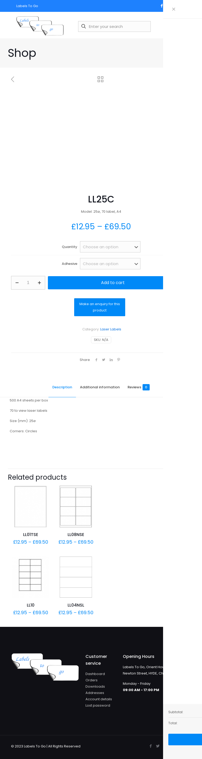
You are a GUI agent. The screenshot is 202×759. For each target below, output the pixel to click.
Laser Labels (110, 329)
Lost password (97, 705)
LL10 (30, 605)
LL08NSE (76, 535)
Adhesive (69, 263)
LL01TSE (30, 535)
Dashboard (95, 673)
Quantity (69, 246)
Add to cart (113, 283)
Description (62, 387)
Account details (98, 699)
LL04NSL (76, 605)
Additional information (100, 387)
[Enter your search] (114, 26)
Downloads (95, 686)
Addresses (94, 692)
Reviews (139, 387)
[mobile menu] (184, 26)
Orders (91, 680)
